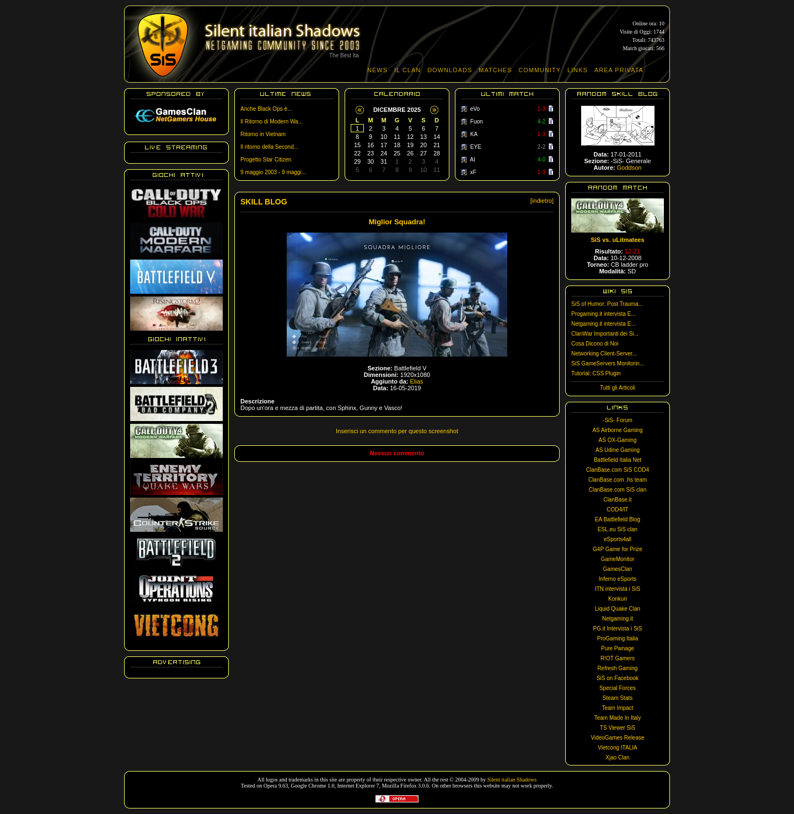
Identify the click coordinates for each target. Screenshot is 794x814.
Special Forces (617, 688)
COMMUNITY (539, 70)
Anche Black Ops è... (266, 109)
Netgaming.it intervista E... (603, 324)
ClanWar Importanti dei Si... (605, 334)
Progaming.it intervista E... (603, 314)
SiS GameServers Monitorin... (607, 363)
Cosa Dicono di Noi (595, 344)
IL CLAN (407, 70)
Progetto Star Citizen (265, 160)
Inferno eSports (617, 579)
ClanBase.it (617, 500)
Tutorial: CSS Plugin (596, 373)
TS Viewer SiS (617, 728)
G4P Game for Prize (617, 549)
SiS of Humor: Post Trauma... (607, 304)
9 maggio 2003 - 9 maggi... (273, 172)
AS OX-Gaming (618, 440)
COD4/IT (617, 509)
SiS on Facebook (618, 678)
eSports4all (617, 539)
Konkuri (617, 599)
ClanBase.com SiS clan (618, 490)
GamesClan (617, 569)
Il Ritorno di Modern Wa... (271, 121)
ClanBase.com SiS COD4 (617, 470)
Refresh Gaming (618, 668)
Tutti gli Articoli (617, 388)
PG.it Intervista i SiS (617, 629)
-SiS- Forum (617, 420)
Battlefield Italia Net (617, 460)
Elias (416, 381)
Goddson (629, 167)
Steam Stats (617, 698)
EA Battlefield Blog (617, 519)
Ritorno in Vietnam (263, 134)
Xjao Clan (617, 757)
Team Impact (617, 708)
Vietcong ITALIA (617, 748)
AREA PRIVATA (618, 70)
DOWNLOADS (449, 70)
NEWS (377, 70)
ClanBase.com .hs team (617, 480)
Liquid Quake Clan (617, 609)
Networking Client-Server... (604, 354)
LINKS (577, 70)
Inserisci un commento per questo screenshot (397, 431)
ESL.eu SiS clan (617, 529)
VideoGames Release (617, 738)
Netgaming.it (617, 619)
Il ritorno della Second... (269, 147)
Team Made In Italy (617, 718)
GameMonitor (618, 559)
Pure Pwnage (617, 648)
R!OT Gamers (617, 658)
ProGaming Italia (617, 638)
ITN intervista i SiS (617, 589)
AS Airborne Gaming (617, 430)
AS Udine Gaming (618, 450)
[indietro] (542, 200)
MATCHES (495, 70)
